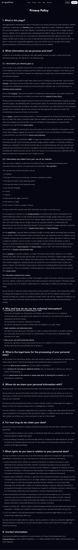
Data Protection (52, 228)
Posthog (5, 83)
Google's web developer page (23, 249)
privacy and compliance (37, 135)
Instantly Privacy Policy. (54, 96)
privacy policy (28, 125)
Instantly (14, 93)
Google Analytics (34, 214)
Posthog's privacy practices (12, 89)
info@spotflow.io (8, 539)
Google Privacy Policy (36, 228)
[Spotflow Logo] (7, 2)
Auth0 (14, 129)
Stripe (10, 116)
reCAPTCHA (12, 232)
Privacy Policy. (37, 246)
